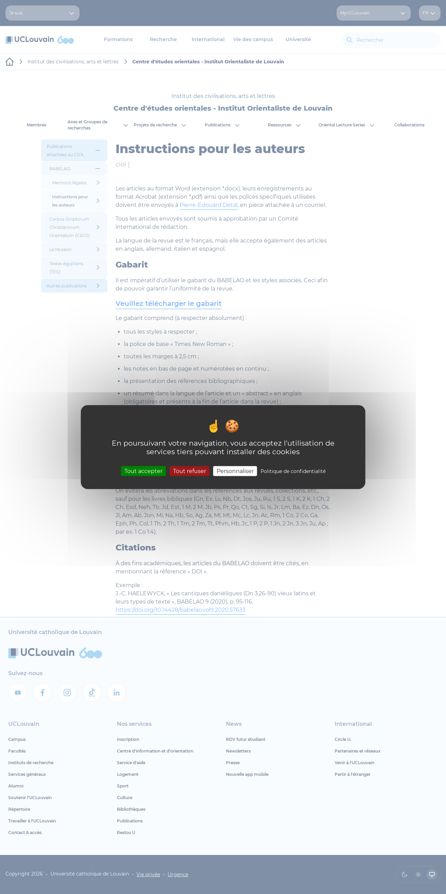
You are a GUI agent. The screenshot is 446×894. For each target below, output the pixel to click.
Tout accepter (143, 471)
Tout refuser (189, 471)
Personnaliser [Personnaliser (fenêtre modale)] (235, 471)
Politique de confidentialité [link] (293, 471)
